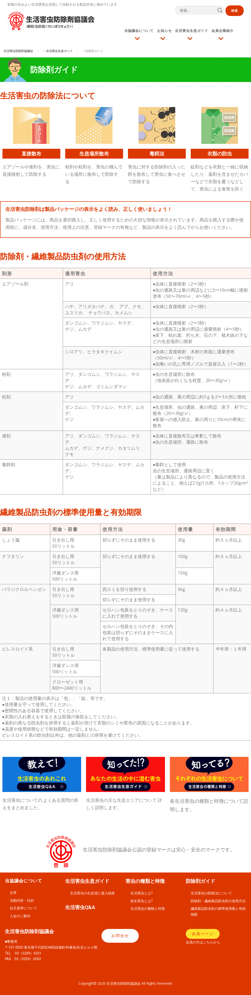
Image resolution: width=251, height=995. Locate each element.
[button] (120, 936)
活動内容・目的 (22, 900)
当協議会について (139, 31)
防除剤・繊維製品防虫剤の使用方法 (218, 901)
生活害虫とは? (141, 893)
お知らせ (164, 31)
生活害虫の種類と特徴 (147, 909)
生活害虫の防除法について (211, 893)
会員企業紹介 (223, 31)
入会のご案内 (20, 916)
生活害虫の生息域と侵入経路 (92, 893)
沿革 (13, 893)
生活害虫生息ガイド (191, 31)
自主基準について (23, 908)
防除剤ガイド (200, 881)
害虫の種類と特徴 (145, 881)
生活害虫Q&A (80, 907)
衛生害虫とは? (141, 901)
